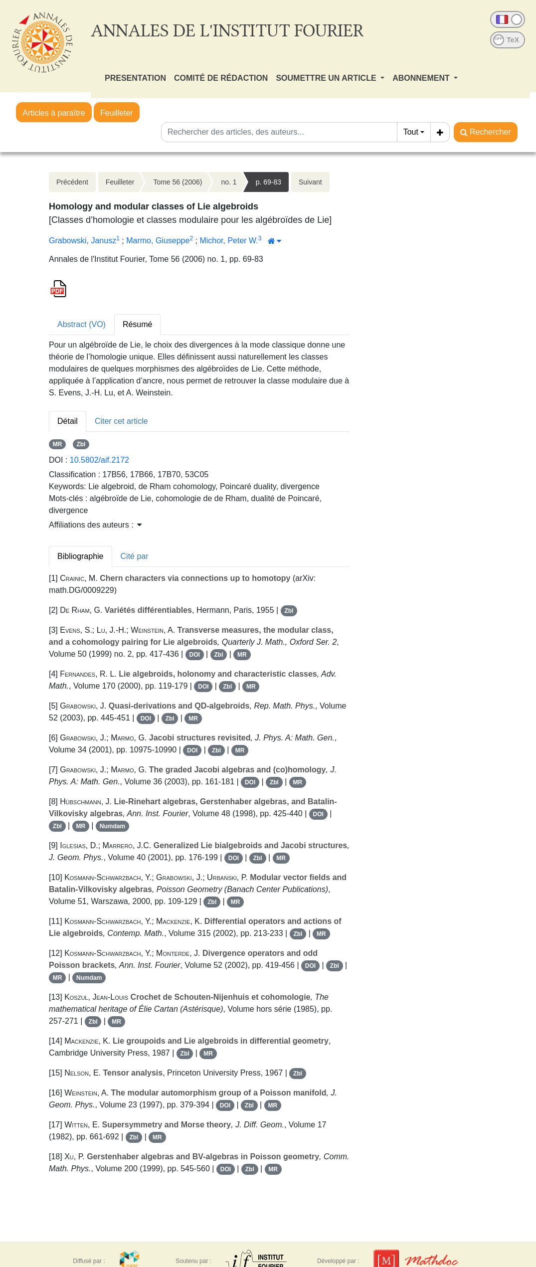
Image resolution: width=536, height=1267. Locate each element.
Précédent (72, 182)
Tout (410, 132)
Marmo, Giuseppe (157, 240)
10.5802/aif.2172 (99, 460)
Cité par (135, 556)
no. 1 (228, 182)
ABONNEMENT (422, 78)
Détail (67, 421)
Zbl (80, 444)
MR (57, 444)
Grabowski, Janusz (82, 240)
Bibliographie (80, 556)
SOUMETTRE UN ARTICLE (327, 78)
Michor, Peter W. (228, 240)
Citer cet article (121, 421)
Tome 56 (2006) (177, 182)
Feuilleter (116, 113)
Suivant (310, 182)
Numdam (112, 826)
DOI (194, 654)
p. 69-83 (268, 182)
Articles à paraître (53, 113)
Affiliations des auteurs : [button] (95, 525)
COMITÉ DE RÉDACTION (221, 78)
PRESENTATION (135, 78)
